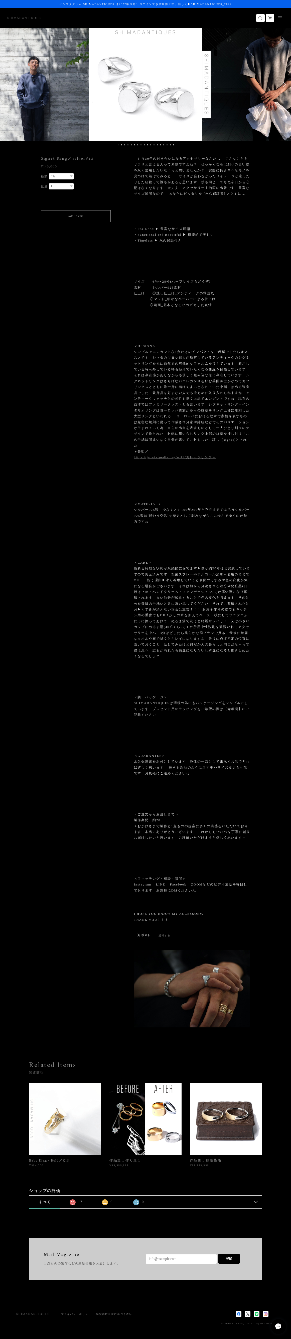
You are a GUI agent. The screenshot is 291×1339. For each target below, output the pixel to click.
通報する (165, 935)
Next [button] (283, 84)
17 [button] (170, 144)
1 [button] (118, 144)
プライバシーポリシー (76, 1314)
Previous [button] (7, 84)
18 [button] (173, 144)
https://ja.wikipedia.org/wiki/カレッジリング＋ (175, 457)
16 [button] (167, 144)
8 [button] (140, 144)
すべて (45, 1202)
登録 (229, 1258)
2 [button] (121, 144)
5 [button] (131, 144)
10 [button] (147, 144)
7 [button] (137, 144)
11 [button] (150, 144)
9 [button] (144, 144)
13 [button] (157, 144)
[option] (145, 84)
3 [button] (124, 144)
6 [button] (134, 144)
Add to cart (75, 216)
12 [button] (154, 144)
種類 (44, 176)
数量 (44, 186)
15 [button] (163, 144)
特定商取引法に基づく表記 (114, 1314)
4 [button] (127, 144)
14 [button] (160, 144)
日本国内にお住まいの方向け (76, 228)
